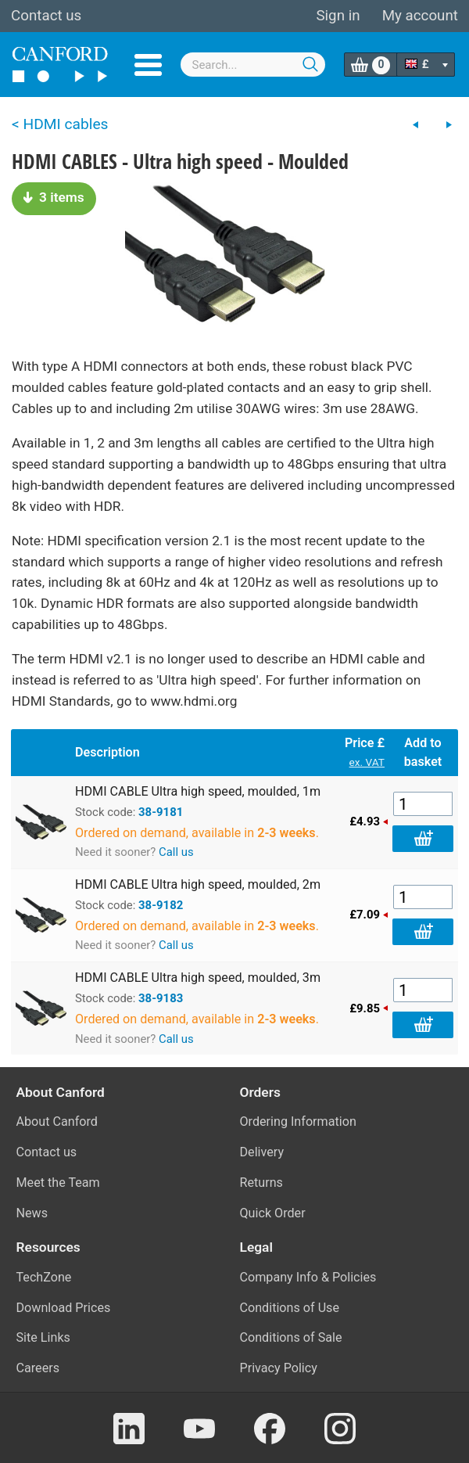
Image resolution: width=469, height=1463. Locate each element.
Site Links (43, 1337)
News (32, 1213)
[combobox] (253, 64)
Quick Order (273, 1213)
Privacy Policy (278, 1368)
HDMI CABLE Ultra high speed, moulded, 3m (197, 977)
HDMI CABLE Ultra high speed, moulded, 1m (197, 791)
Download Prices (63, 1307)
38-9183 (160, 998)
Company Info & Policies (308, 1277)
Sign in (338, 15)
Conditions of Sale (291, 1337)
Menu (148, 65)
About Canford (57, 1121)
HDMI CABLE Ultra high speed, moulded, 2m (197, 884)
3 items (53, 197)
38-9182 (160, 905)
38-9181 (160, 812)
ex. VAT (367, 762)
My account (420, 15)
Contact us (46, 15)
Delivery (262, 1152)
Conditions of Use (290, 1307)
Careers (38, 1368)
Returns (261, 1182)
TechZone (44, 1277)
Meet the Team (58, 1182)
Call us (176, 852)
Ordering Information (298, 1121)
